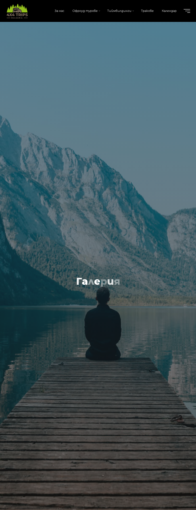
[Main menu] (187, 11)
